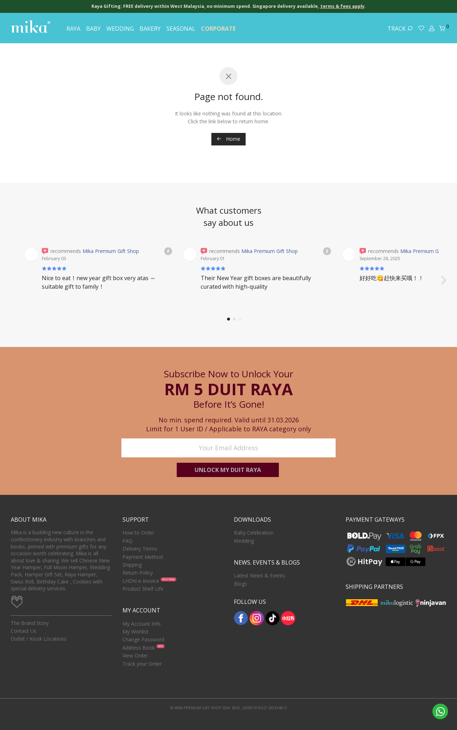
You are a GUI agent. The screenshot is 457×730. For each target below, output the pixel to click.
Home (228, 138)
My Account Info (141, 623)
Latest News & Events (259, 575)
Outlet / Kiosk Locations (38, 639)
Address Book (138, 647)
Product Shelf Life (143, 588)
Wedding (120, 29)
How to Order (138, 532)
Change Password (143, 639)
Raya (73, 29)
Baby (93, 29)
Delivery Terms (139, 548)
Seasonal (180, 29)
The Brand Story (30, 623)
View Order (135, 655)
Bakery (150, 29)
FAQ (127, 540)
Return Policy (137, 572)
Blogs (240, 583)
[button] (443, 276)
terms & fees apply (342, 6)
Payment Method (142, 556)
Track (400, 29)
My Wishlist (135, 631)
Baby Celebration (253, 532)
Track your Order (142, 663)
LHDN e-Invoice (140, 580)
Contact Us (23, 630)
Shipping (132, 564)
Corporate (218, 29)
